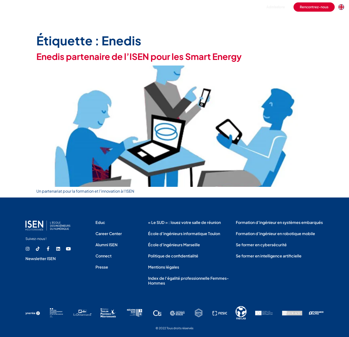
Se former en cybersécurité (261, 244)
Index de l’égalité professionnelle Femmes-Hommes (188, 281)
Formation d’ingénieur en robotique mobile (275, 233)
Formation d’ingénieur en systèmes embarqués (279, 222)
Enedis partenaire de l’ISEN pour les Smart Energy (139, 56)
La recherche (307, 20)
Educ (100, 222)
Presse (101, 267)
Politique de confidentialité (173, 255)
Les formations (186, 20)
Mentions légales (163, 267)
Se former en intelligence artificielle (268, 255)
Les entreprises (278, 20)
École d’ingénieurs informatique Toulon (184, 233)
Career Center (108, 233)
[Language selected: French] (342, 7)
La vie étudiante (217, 20)
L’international (248, 20)
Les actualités (335, 20)
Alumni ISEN (106, 244)
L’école (162, 20)
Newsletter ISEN (40, 258)
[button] (249, 7)
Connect (103, 255)
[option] (342, 7)
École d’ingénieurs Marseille (174, 244)
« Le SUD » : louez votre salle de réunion (184, 222)
